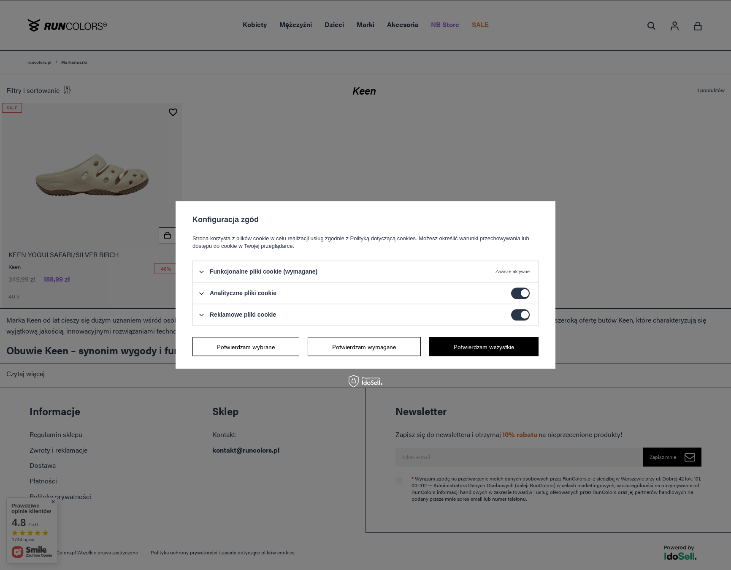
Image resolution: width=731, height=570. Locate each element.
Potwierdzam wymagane (364, 346)
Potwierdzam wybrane (246, 346)
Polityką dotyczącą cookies (383, 238)
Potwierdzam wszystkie (484, 346)
